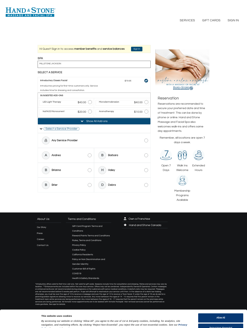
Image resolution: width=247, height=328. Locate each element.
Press (40, 233)
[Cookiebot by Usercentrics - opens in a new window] (20, 321)
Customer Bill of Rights (83, 269)
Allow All (220, 302)
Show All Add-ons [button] (97, 121)
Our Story (41, 227)
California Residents (82, 254)
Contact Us (42, 245)
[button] (94, 129)
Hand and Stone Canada (142, 225)
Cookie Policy (79, 250)
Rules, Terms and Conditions (86, 240)
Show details (48, 321)
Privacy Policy (79, 245)
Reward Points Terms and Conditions (91, 236)
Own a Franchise (137, 218)
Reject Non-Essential (221, 312)
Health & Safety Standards (85, 278)
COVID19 (76, 273)
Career (40, 239)
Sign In (136, 49)
